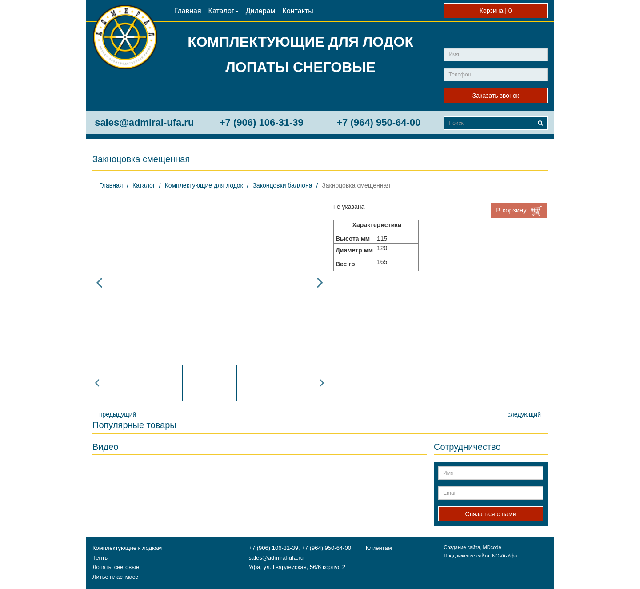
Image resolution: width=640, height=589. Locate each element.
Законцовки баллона (282, 185)
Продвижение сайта (466, 555)
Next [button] (320, 282)
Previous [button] (99, 282)
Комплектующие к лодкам (127, 548)
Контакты (298, 11)
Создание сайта (462, 547)
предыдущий (117, 414)
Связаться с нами (490, 513)
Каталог (223, 11)
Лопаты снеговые (115, 567)
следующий (524, 414)
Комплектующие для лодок (204, 185)
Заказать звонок (495, 95)
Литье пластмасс (115, 576)
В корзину (519, 211)
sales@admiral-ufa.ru (144, 122)
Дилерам (261, 11)
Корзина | (496, 10)
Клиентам (379, 548)
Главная (187, 11)
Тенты (100, 557)
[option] (209, 282)
